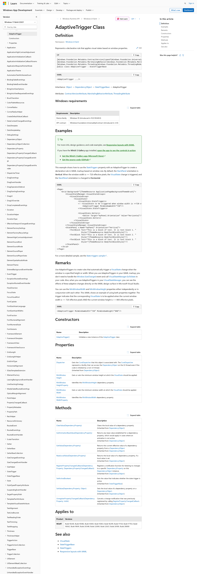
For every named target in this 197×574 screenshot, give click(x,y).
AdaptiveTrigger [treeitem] (15, 34)
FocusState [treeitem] (11, 292)
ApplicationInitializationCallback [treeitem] (19, 56)
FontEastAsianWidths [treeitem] (15, 311)
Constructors (166, 33)
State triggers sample (96, 255)
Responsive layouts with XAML (120, 145)
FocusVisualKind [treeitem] (13, 297)
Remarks (164, 30)
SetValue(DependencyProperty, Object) (71, 488)
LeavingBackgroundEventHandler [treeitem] (20, 379)
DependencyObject (83, 87)
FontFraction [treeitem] (12, 315)
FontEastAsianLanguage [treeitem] (16, 306)
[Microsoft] (4, 3)
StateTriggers (92, 167)
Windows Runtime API (71, 18)
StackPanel (121, 171)
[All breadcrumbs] (57, 19)
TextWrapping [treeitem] (12, 526)
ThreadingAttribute (121, 93)
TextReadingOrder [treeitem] (14, 517)
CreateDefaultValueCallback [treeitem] (17, 116)
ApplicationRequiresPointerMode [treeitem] (19, 66)
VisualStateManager (112, 280)
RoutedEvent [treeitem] (12, 425)
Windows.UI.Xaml (90, 18)
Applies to (165, 43)
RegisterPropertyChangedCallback (126, 501)
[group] (98, 63)
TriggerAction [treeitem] (12, 540)
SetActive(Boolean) (63, 478)
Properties (165, 36)
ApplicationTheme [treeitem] (14, 70)
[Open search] (185, 3)
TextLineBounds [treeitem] (13, 512)
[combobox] (20, 22)
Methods (164, 40)
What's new (175, 10)
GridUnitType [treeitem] (12, 361)
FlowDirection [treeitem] (12, 288)
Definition (165, 23)
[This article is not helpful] (183, 55)
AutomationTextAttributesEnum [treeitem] (19, 75)
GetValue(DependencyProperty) (68, 445)
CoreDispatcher (85, 362)
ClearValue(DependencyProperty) (69, 425)
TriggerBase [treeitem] (11, 549)
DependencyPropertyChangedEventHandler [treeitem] (22, 167)
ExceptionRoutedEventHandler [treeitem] (18, 283)
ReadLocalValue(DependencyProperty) (71, 455)
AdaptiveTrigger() (62, 337)
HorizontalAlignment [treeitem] (15, 366)
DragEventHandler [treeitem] (14, 182)
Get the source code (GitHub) (75, 159)
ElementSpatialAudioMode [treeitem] (17, 260)
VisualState (115, 174)
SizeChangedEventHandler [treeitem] (17, 462)
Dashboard (188, 10)
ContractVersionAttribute (76, 93)
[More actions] (139, 19)
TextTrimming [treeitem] (12, 522)
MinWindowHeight (98, 289)
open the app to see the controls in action (116, 150)
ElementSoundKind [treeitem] (14, 242)
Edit (139, 48)
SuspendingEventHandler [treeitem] (16, 490)
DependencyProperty (115, 468)
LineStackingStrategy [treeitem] (15, 384)
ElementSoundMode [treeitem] (15, 246)
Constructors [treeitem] (14, 38)
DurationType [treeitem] (12, 219)
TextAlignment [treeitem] (12, 508)
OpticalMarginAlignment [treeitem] (16, 393)
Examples (164, 27)
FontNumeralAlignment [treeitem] (16, 320)
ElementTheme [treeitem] (12, 265)
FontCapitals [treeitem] (12, 301)
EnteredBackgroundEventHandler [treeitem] (20, 269)
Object (69, 87)
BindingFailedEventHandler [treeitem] (17, 84)
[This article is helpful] (180, 55)
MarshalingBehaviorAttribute (100, 93)
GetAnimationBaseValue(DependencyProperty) (74, 433)
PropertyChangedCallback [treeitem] (17, 402)
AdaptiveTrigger (109, 337)
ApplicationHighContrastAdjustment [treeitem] (21, 52)
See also (164, 46)
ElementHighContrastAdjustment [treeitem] (19, 237)
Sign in (191, 3)
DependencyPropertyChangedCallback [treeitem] (22, 153)
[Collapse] (36, 17)
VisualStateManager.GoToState (122, 276)
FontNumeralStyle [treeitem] (14, 324)
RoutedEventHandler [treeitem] (15, 435)
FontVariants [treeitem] (12, 329)
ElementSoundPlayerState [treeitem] (17, 255)
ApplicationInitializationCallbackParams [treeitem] (22, 61)
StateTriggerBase (102, 87)
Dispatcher (60, 362)
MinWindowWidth (77, 289)
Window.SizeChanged (86, 276)
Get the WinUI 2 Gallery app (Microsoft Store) (83, 156)
